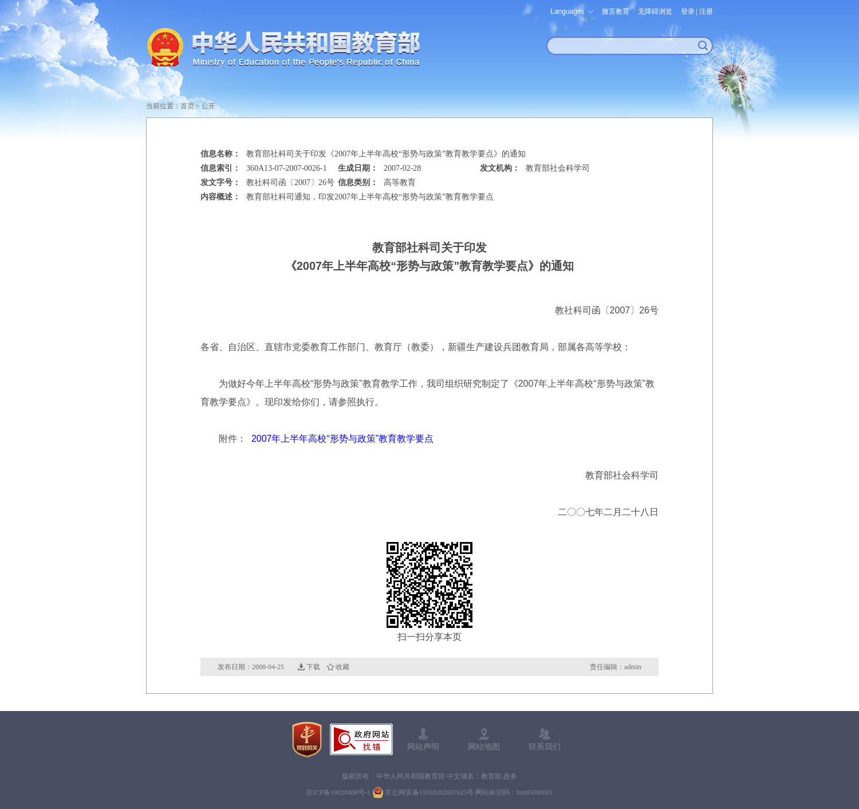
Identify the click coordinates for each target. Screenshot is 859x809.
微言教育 (615, 11)
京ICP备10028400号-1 (338, 792)
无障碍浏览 (655, 11)
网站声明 (423, 746)
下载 (313, 667)
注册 (706, 11)
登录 (688, 11)
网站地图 (484, 746)
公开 (208, 106)
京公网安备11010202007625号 (429, 792)
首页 (187, 106)
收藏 (342, 667)
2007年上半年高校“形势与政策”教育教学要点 (342, 438)
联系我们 (545, 746)
